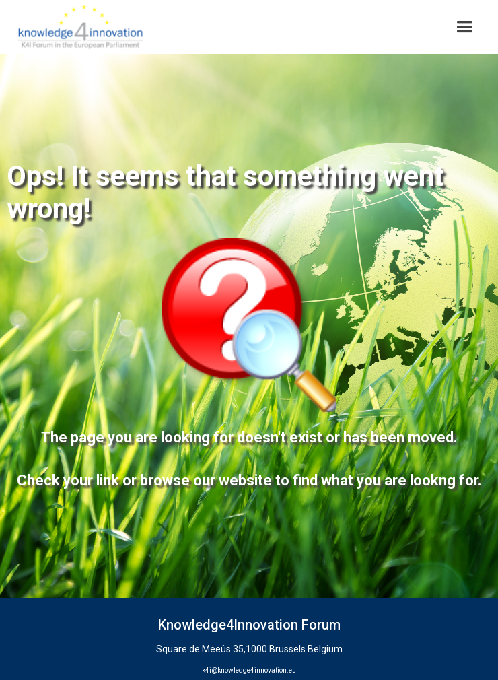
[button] (464, 27)
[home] (77, 27)
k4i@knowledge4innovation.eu (249, 670)
